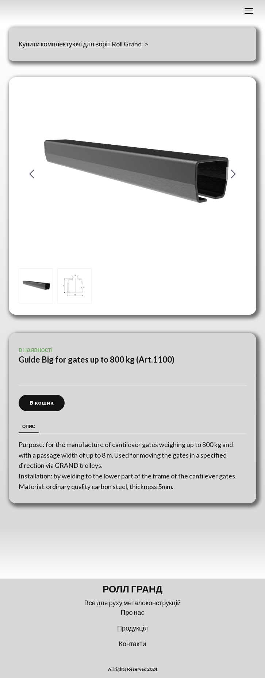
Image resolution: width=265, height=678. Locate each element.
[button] (42, 403)
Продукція (132, 628)
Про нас (133, 612)
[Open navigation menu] (249, 11)
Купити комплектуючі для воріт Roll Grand (80, 44)
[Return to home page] (132, 589)
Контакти (132, 644)
